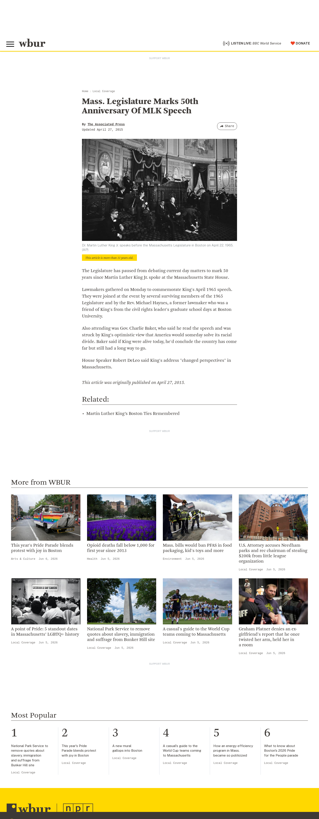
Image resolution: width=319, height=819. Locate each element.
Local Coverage (104, 92)
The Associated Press (106, 125)
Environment (172, 560)
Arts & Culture (23, 560)
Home (85, 92)
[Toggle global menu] (11, 45)
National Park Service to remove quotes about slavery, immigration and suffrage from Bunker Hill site (121, 635)
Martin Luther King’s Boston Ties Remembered (133, 415)
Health (92, 560)
